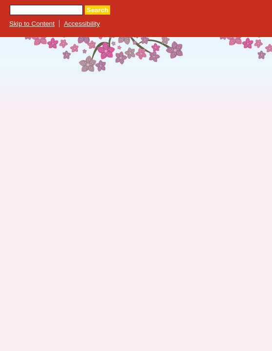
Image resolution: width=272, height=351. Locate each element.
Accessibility (82, 23)
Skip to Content (32, 23)
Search (97, 10)
